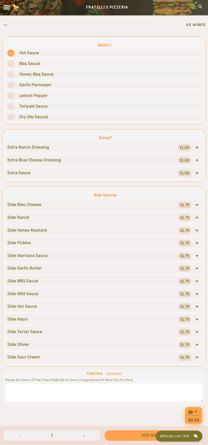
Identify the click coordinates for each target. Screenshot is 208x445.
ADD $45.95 (153, 435)
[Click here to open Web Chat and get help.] (179, 436)
